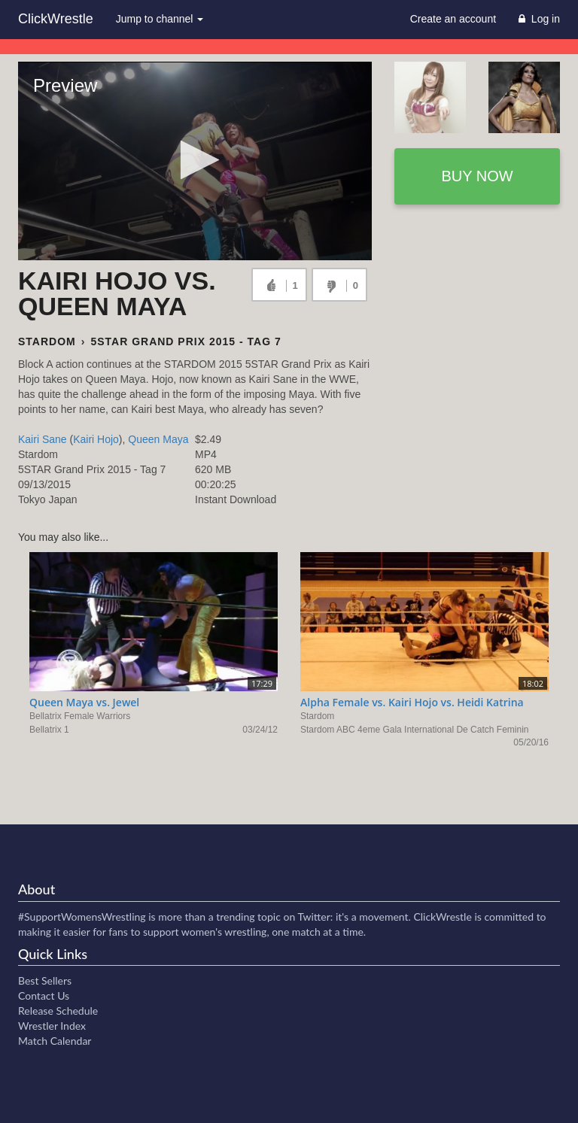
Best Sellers (44, 980)
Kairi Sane (42, 439)
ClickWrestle (55, 18)
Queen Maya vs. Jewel (84, 702)
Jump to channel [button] (160, 19)
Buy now (477, 176)
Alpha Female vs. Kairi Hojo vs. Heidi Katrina (412, 702)
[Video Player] (195, 161)
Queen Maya (158, 439)
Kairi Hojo (96, 439)
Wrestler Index (52, 1025)
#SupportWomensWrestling (82, 916)
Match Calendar (54, 1040)
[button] (195, 160)
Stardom (47, 341)
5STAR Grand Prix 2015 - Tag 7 (185, 341)
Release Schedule (58, 1010)
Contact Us (43, 995)
